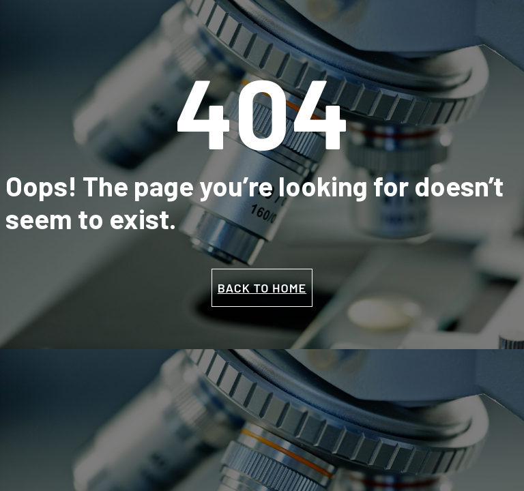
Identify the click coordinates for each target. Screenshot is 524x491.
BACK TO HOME (262, 287)
